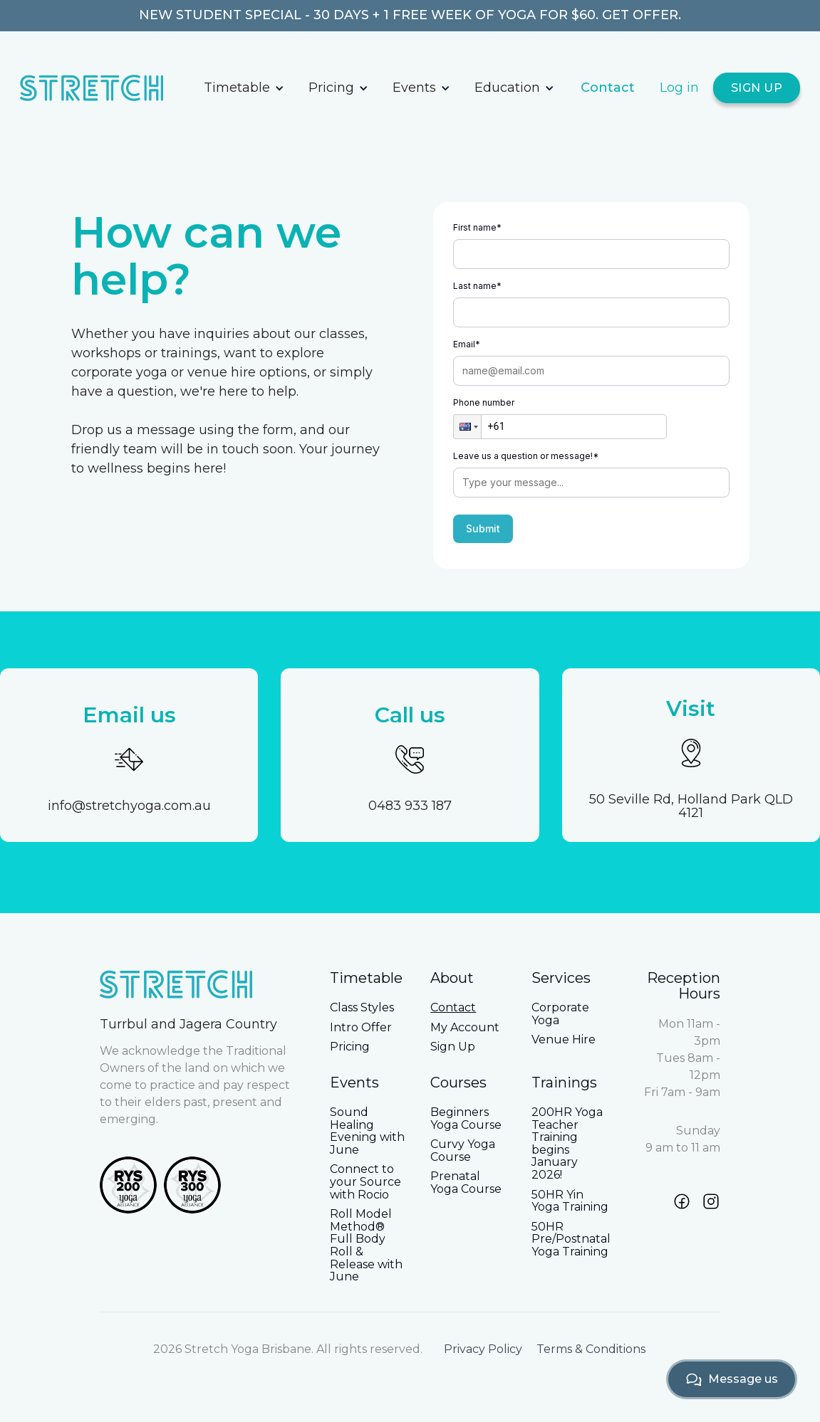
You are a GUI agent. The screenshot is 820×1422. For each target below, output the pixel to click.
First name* (477, 227)
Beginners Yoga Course (466, 1118)
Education (507, 87)
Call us (410, 715)
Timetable (237, 87)
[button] (244, 88)
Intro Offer (361, 1027)
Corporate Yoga (560, 1013)
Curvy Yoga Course (462, 1150)
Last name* (477, 285)
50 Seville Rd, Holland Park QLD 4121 (691, 807)
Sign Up (452, 1047)
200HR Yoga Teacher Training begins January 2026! (567, 1143)
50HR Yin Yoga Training (569, 1201)
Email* (466, 344)
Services (561, 977)
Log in (679, 87)
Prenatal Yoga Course (466, 1182)
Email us (129, 715)
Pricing (331, 87)
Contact (608, 87)
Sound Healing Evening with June (367, 1131)
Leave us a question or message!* (525, 456)
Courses (458, 1082)
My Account (464, 1027)
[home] (106, 88)
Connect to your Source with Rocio (365, 1182)
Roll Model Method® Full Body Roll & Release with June (366, 1245)
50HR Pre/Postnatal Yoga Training (571, 1239)
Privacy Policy (483, 1349)
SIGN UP (757, 88)
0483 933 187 (410, 806)
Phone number (483, 402)
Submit (483, 528)
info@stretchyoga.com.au (129, 806)
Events (414, 87)
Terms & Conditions (590, 1349)
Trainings (564, 1082)
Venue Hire (563, 1039)
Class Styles (362, 1007)
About (452, 977)
